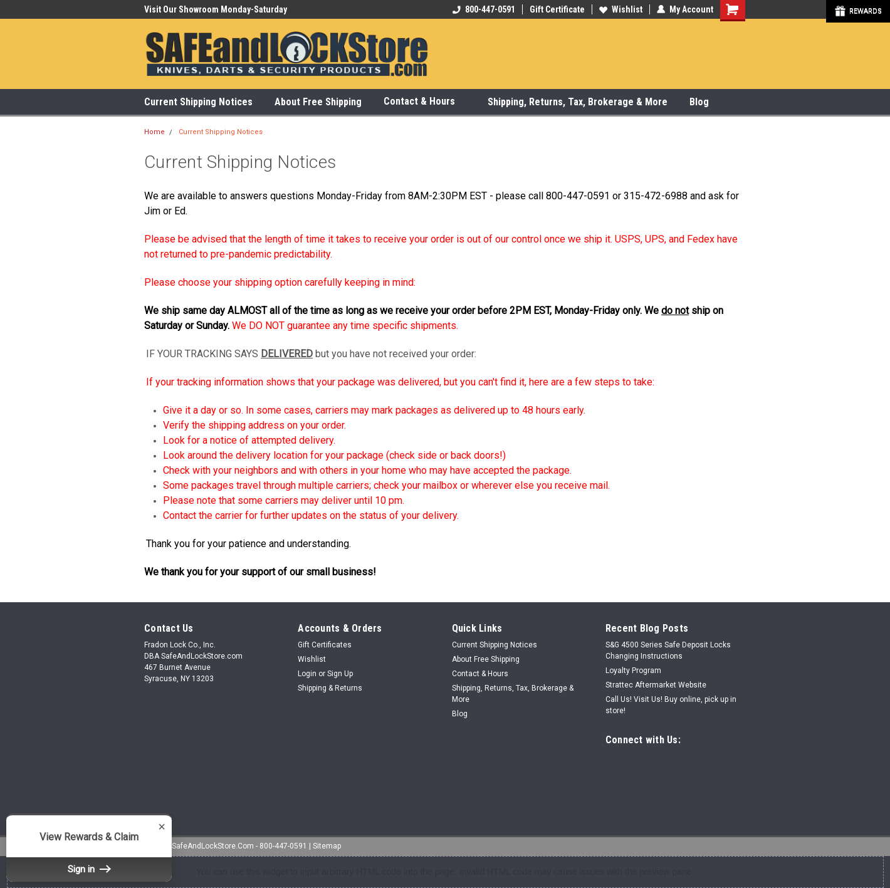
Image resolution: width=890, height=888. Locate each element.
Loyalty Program (633, 670)
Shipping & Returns (330, 688)
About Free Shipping (318, 102)
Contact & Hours (425, 101)
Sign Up (340, 673)
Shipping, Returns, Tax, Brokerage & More (578, 102)
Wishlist (620, 9)
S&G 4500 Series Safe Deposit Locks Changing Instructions (668, 650)
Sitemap (327, 846)
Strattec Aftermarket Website (655, 685)
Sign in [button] (89, 869)
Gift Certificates (325, 644)
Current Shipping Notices (198, 102)
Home (154, 132)
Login (307, 673)
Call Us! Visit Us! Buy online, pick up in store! (670, 705)
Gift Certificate (557, 9)
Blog (699, 102)
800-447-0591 (484, 9)
